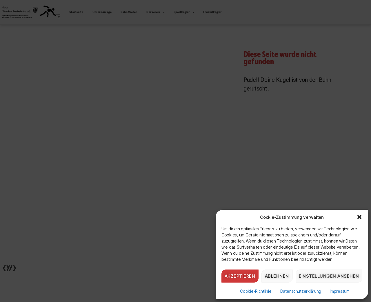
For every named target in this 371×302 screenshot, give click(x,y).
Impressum (340, 291)
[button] (359, 217)
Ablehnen (277, 276)
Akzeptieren (240, 276)
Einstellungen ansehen (329, 276)
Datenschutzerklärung (300, 291)
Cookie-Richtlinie (255, 291)
